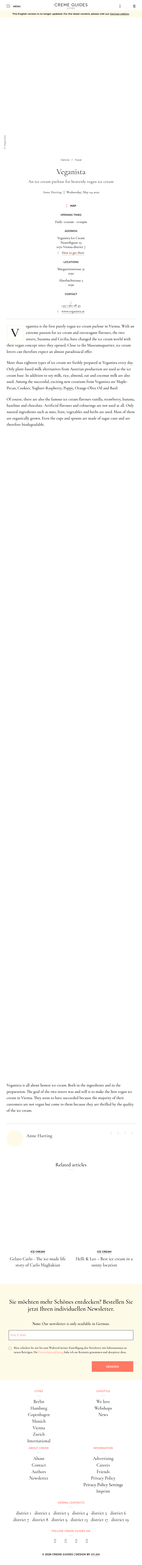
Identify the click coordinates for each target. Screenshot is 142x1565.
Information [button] (103, 1448)
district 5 (99, 1513)
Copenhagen (39, 1414)
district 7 (21, 1519)
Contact (39, 1465)
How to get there (73, 253)
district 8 (40, 1519)
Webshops (103, 1408)
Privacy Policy (103, 1478)
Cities (38, 1391)
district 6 (118, 1513)
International (38, 1441)
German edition (119, 13)
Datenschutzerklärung (50, 1352)
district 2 (42, 1513)
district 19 (120, 1519)
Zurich (39, 1434)
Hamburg (39, 1408)
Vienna (39, 1428)
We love (103, 1401)
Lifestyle (103, 1391)
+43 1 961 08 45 (70, 305)
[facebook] (55, 1542)
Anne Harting (52, 192)
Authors (39, 1471)
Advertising (103, 1458)
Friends (103, 1471)
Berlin (38, 1401)
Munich (38, 1421)
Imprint (103, 1491)
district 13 (79, 1519)
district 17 (99, 1519)
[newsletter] (87, 1542)
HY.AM (95, 1554)
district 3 (61, 1513)
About (38, 1458)
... (71, 301)
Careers (103, 1465)
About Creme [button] (39, 1448)
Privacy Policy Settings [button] (103, 1484)
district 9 (59, 1519)
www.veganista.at (73, 311)
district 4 (80, 1513)
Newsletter (38, 1478)
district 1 (23, 1513)
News (103, 1414)
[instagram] (66, 1542)
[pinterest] (76, 1542)
